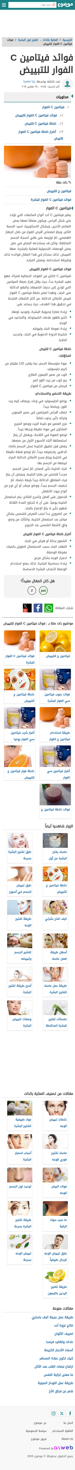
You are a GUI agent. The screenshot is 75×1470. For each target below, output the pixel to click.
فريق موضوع (38, 1439)
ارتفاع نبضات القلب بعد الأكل (53, 1367)
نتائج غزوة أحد (63, 1325)
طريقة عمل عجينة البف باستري (52, 1317)
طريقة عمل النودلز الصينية (55, 1383)
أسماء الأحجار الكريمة (58, 1350)
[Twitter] (62, 1413)
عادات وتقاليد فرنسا (59, 1342)
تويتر (27, 608)
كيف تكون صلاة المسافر (56, 1358)
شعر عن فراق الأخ (61, 1391)
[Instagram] (53, 1413)
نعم (43, 590)
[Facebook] (70, 1413)
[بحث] (53, 5)
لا (32, 590)
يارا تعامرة (29, 81)
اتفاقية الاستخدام (62, 1431)
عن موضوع (40, 1423)
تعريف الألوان (63, 1334)
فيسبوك (38, 608)
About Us (67, 1439)
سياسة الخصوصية (36, 1431)
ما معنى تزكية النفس (58, 1375)
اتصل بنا (68, 1423)
